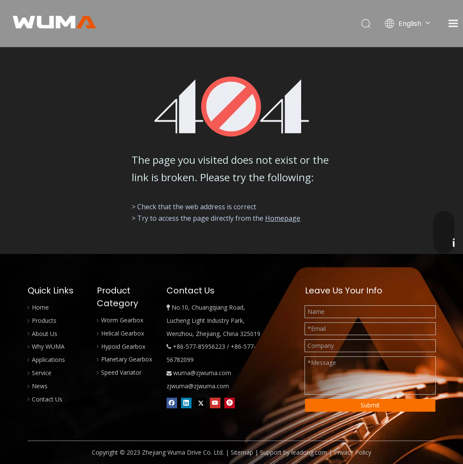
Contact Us (47, 399)
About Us (44, 334)
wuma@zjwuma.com (202, 373)
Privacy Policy (352, 452)
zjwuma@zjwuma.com (198, 386)
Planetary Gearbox (126, 359)
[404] (231, 107)
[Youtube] (215, 403)
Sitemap (242, 452)
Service (41, 373)
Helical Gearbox (122, 333)
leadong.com (309, 452)
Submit (370, 405)
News (40, 386)
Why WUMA (48, 346)
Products (44, 320)
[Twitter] (200, 403)
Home (40, 307)
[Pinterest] (229, 403)
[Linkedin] (186, 403)
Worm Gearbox (122, 320)
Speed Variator (121, 372)
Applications (48, 360)
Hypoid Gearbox (123, 346)
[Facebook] (172, 403)
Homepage (282, 218)
